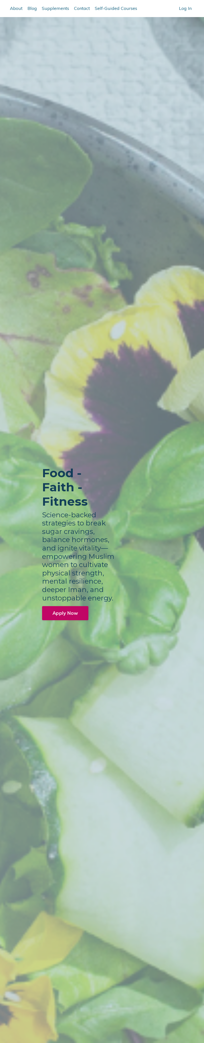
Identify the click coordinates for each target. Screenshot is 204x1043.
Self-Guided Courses (116, 8)
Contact (82, 8)
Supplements (55, 8)
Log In (185, 8)
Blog (32, 8)
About (16, 8)
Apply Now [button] (65, 614)
